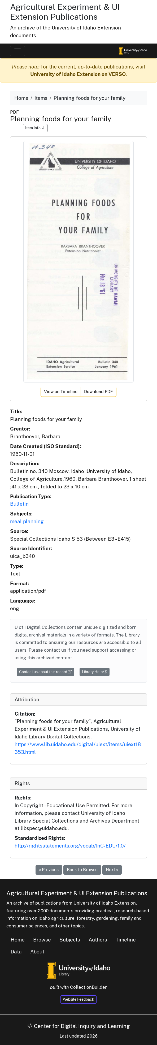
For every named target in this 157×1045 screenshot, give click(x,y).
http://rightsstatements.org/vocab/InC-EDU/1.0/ (70, 846)
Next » (112, 869)
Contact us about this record (45, 672)
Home (21, 98)
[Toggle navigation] (17, 51)
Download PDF (98, 391)
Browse (42, 940)
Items (40, 98)
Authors (98, 940)
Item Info (35, 128)
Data (16, 951)
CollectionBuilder (88, 987)
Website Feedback (78, 999)
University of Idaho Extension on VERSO (78, 74)
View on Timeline (60, 391)
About (37, 951)
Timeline (126, 940)
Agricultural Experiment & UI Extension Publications (65, 11)
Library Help (94, 672)
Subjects (69, 940)
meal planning (27, 521)
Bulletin (19, 504)
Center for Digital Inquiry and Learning (78, 1026)
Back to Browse (82, 869)
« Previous (49, 869)
